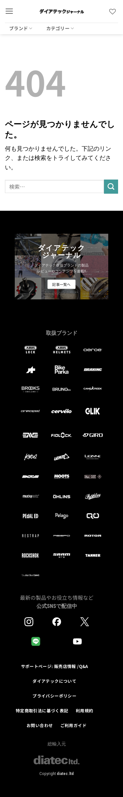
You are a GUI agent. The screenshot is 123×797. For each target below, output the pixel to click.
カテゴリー (60, 28)
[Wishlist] (112, 11)
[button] (9, 11)
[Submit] (111, 187)
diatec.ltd (65, 773)
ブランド (20, 28)
